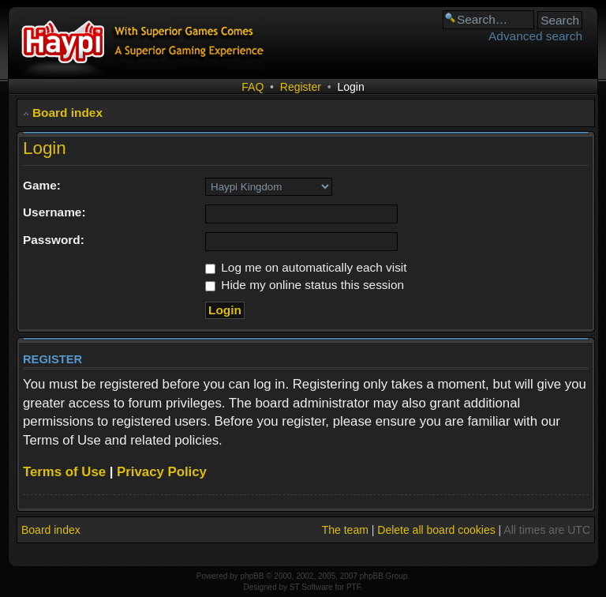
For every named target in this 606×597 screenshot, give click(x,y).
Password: (53, 239)
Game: (42, 185)
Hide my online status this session (304, 284)
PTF (353, 587)
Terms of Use (64, 471)
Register (300, 87)
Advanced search (535, 36)
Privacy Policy (162, 471)
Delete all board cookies (436, 530)
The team (345, 530)
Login (350, 87)
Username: (54, 212)
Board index (67, 112)
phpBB (252, 576)
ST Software (311, 587)
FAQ (252, 87)
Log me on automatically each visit (306, 267)
